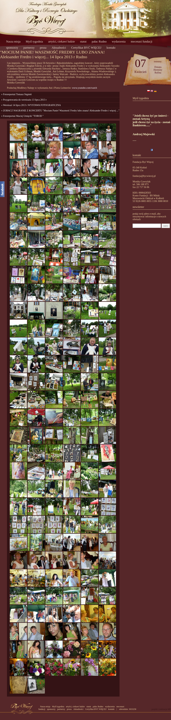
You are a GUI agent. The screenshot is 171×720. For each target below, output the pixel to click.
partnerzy (29, 47)
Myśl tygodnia (34, 41)
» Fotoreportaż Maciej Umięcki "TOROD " (22, 116)
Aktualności (59, 47)
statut (83, 41)
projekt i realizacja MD (161, 709)
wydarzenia (118, 41)
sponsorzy (12, 47)
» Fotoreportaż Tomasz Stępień (16, 94)
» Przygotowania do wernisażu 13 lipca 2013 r (23, 99)
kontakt (111, 47)
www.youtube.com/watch (84, 88)
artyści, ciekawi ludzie (61, 41)
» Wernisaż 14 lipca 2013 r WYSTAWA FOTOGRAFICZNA (30, 105)
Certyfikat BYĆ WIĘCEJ (86, 47)
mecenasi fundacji (141, 41)
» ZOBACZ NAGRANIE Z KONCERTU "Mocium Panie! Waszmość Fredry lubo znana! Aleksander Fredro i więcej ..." (59, 110)
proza (43, 47)
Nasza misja (13, 41)
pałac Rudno (99, 41)
